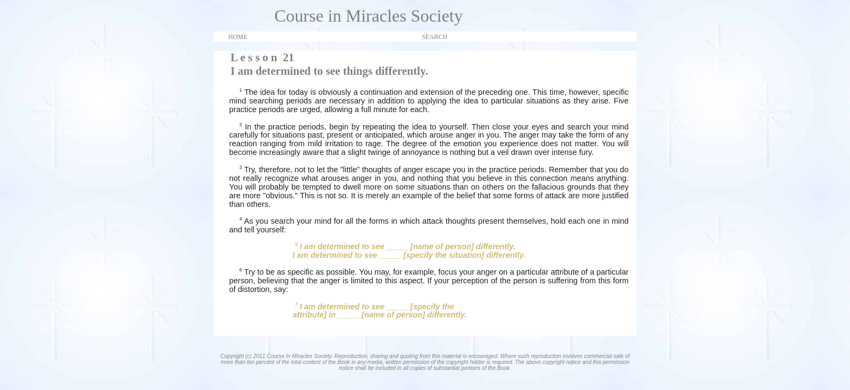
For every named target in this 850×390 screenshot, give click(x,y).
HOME (237, 37)
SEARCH (434, 37)
